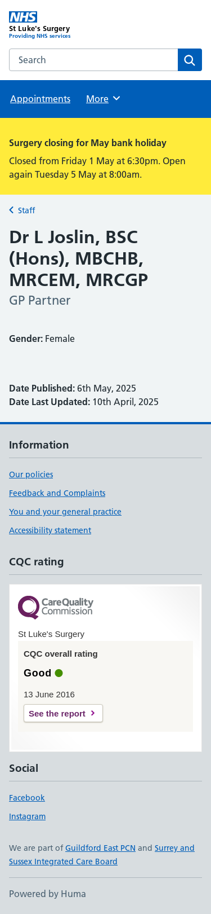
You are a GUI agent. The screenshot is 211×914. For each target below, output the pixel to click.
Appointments (40, 98)
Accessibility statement (50, 530)
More (104, 98)
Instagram (27, 816)
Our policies (31, 474)
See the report (57, 713)
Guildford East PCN (100, 848)
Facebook (27, 798)
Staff (26, 210)
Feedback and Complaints (57, 493)
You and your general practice (65, 512)
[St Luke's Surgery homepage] (57, 25)
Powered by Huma (47, 893)
